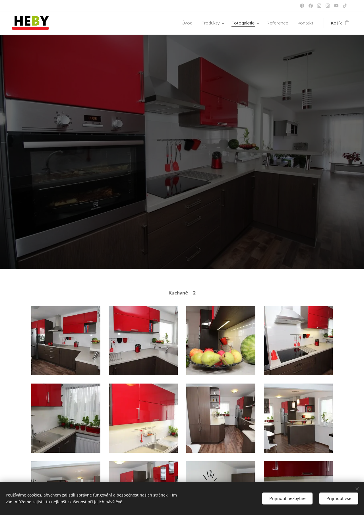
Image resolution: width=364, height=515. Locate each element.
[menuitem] (186, 23)
